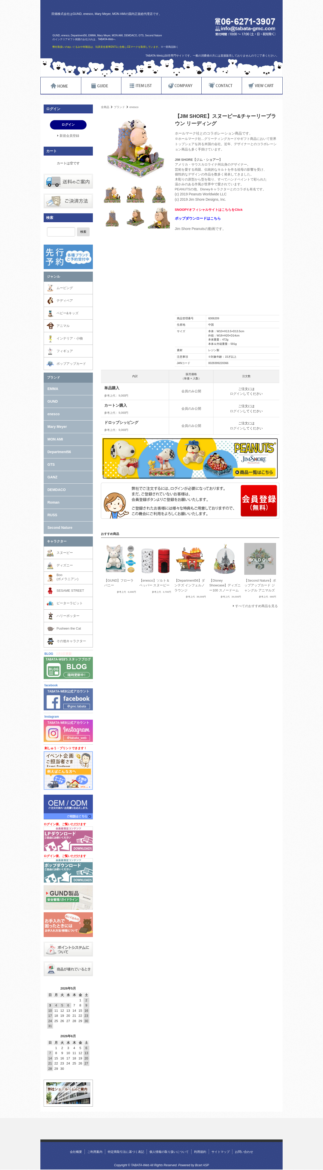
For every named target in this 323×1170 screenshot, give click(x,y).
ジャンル (53, 276)
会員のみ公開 (191, 391)
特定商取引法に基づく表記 (126, 1152)
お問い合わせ (244, 1152)
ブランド (119, 107)
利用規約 (200, 1152)
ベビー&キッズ (67, 313)
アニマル (63, 326)
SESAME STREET (70, 590)
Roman (53, 502)
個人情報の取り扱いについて (169, 1152)
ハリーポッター (68, 616)
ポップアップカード (71, 364)
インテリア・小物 (70, 338)
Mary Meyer (57, 427)
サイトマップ (220, 1152)
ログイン (236, 394)
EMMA (52, 389)
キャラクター (57, 541)
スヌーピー (65, 553)
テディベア (65, 300)
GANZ (52, 477)
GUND (52, 401)
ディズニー (65, 565)
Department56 (59, 452)
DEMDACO (56, 490)
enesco (134, 107)
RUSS (52, 515)
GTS (51, 464)
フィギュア (65, 351)
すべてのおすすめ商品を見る (256, 606)
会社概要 (76, 1152)
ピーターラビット (70, 603)
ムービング (65, 288)
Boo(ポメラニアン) (67, 577)
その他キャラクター (71, 641)
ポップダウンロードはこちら (198, 218)
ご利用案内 (94, 1152)
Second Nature (59, 528)
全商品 (105, 107)
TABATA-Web (112, 24)
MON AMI (55, 439)
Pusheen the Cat (69, 628)
